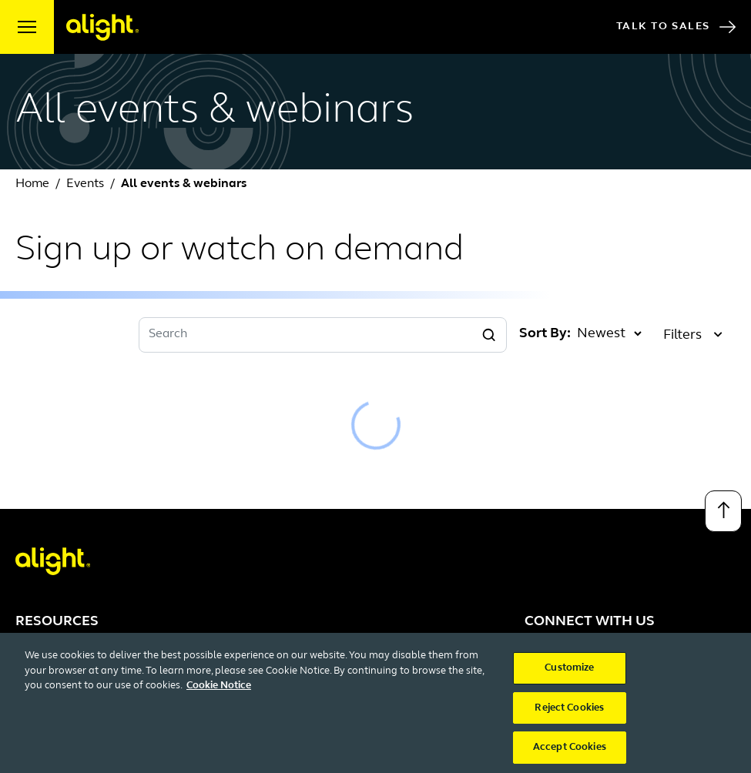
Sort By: (545, 333)
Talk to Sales (676, 27)
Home (32, 184)
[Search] (489, 335)
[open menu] (27, 27)
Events (85, 184)
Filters (693, 335)
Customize (569, 678)
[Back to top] (723, 511)
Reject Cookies (569, 718)
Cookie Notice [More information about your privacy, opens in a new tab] (218, 696)
